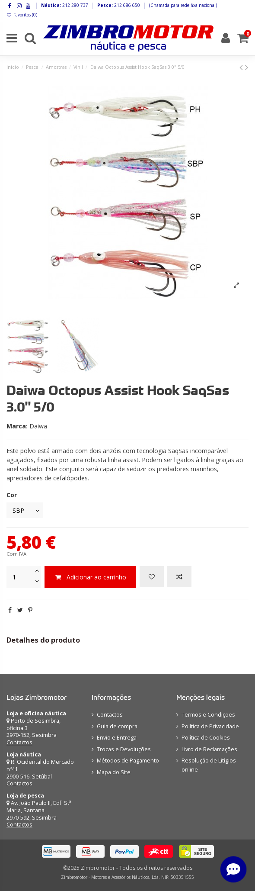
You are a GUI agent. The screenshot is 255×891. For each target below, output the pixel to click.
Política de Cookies (206, 737)
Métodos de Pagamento (128, 760)
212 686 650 (126, 5)
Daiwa (38, 426)
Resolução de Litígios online (209, 765)
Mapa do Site (114, 772)
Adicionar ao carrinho (90, 577)
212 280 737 (74, 5)
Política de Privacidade (210, 726)
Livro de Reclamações (209, 749)
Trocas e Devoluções (124, 749)
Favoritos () (21, 15)
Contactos (19, 742)
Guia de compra (117, 726)
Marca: (17, 426)
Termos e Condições (208, 714)
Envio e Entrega (117, 737)
